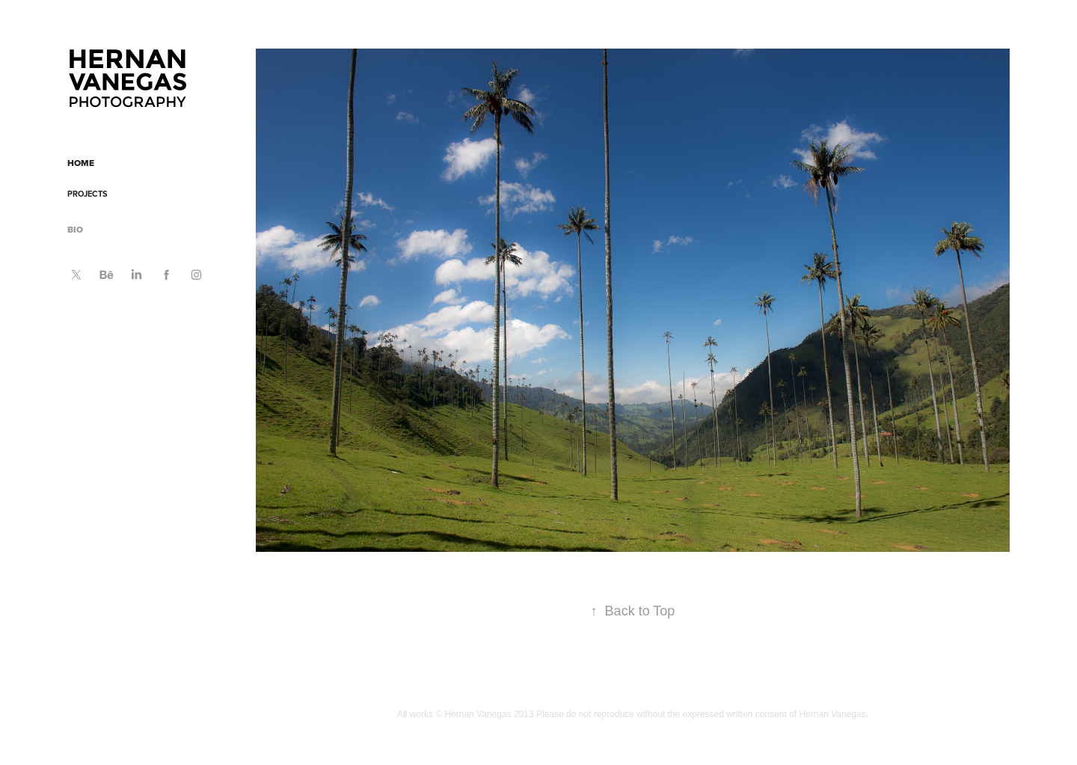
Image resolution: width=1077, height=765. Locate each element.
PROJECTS (87, 194)
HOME (80, 163)
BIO (75, 229)
